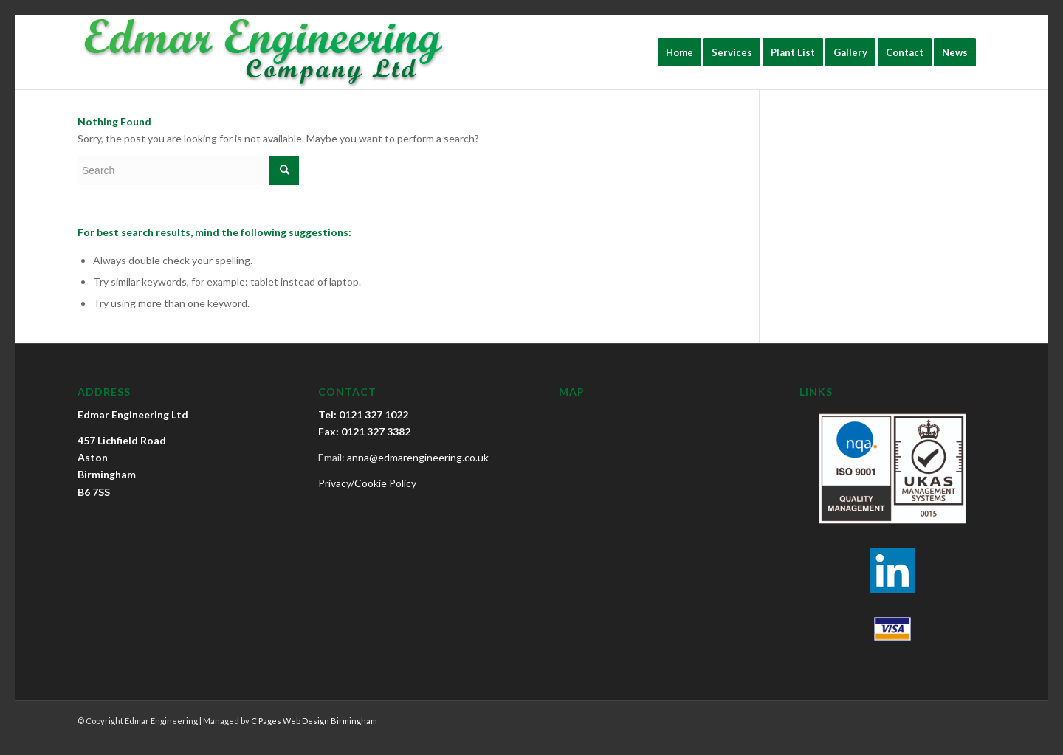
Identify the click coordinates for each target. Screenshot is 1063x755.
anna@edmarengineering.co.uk (418, 457)
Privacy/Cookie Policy (367, 483)
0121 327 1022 (373, 414)
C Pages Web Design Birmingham (314, 720)
